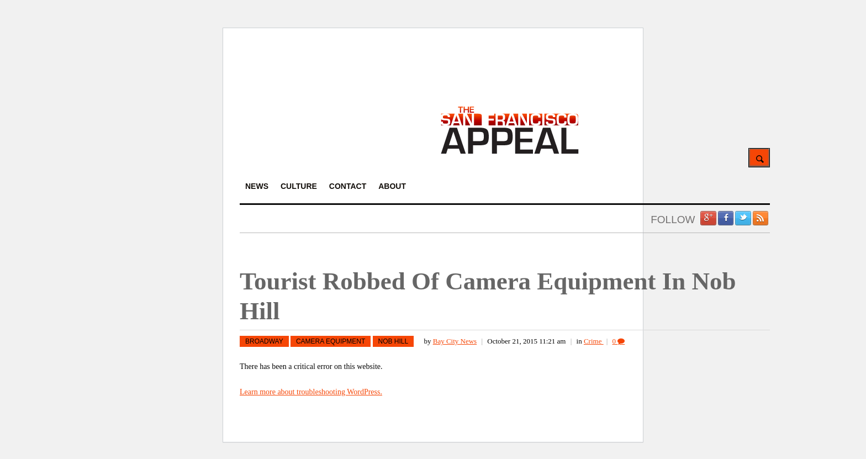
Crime (594, 341)
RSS (760, 218)
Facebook (725, 218)
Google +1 (708, 218)
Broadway (264, 341)
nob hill (393, 341)
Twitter (743, 218)
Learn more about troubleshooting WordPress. (311, 392)
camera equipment (330, 341)
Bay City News (455, 341)
